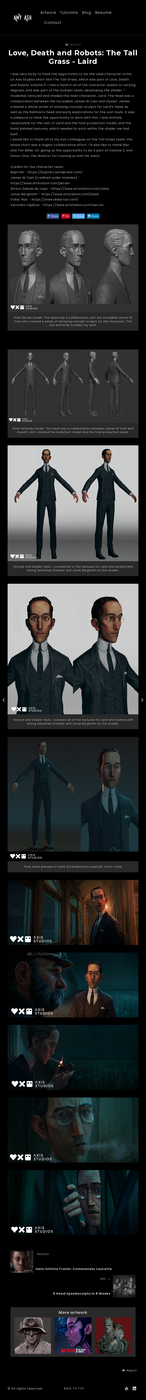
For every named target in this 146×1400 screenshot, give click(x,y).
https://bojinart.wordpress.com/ (55, 172)
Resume (103, 12)
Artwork (48, 12)
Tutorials (69, 12)
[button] (129, 1370)
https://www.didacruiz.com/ (55, 199)
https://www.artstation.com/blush (70, 194)
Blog (86, 12)
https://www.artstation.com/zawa (80, 188)
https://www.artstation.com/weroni (73, 205)
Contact (52, 22)
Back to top (74, 1388)
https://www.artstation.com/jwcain (40, 183)
